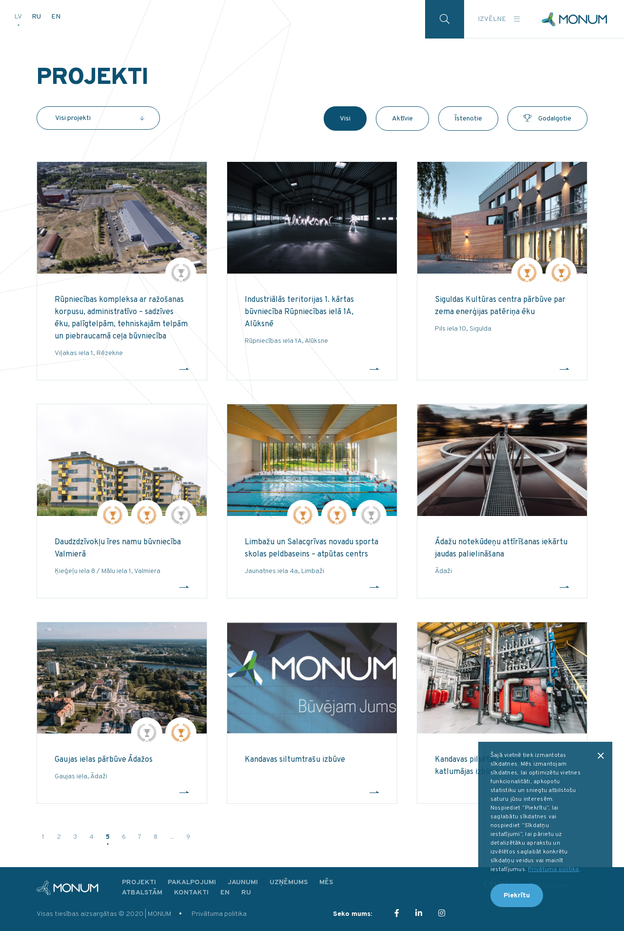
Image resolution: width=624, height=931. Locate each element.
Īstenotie (468, 119)
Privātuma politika (219, 914)
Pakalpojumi (192, 882)
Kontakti (191, 893)
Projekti (139, 882)
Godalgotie (547, 119)
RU (37, 16)
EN (55, 16)
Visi (345, 119)
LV (18, 16)
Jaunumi (243, 882)
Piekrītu (517, 895)
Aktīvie (402, 119)
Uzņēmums (289, 882)
